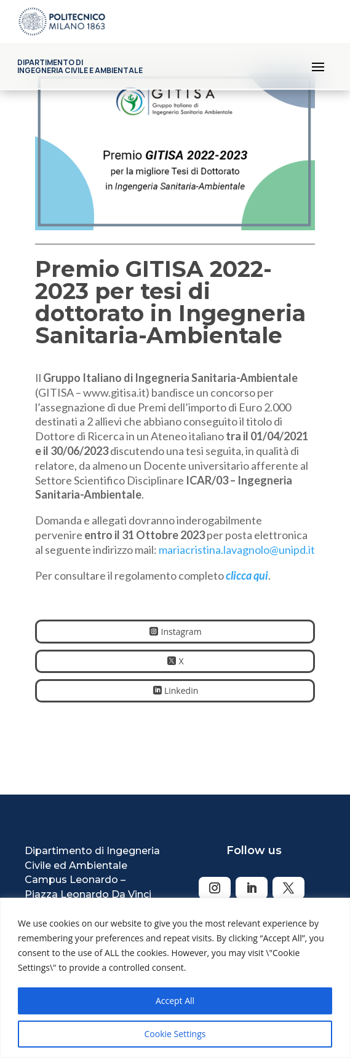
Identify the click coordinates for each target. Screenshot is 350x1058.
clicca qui (247, 575)
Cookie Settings (175, 1034)
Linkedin (181, 690)
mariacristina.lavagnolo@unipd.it (237, 549)
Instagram (181, 631)
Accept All (175, 1000)
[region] (175, 978)
